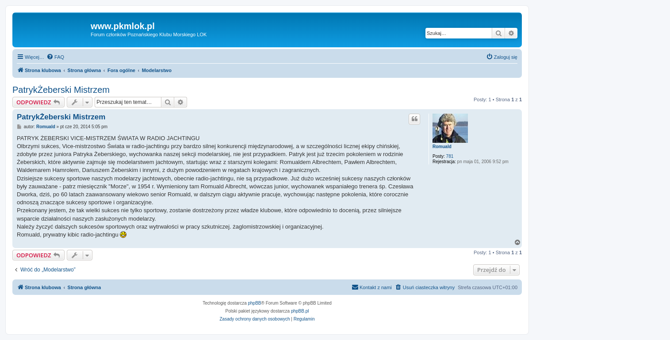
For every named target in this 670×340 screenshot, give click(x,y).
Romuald (442, 146)
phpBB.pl (300, 311)
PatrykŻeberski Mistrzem (61, 90)
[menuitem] (55, 57)
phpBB (254, 303)
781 (450, 156)
